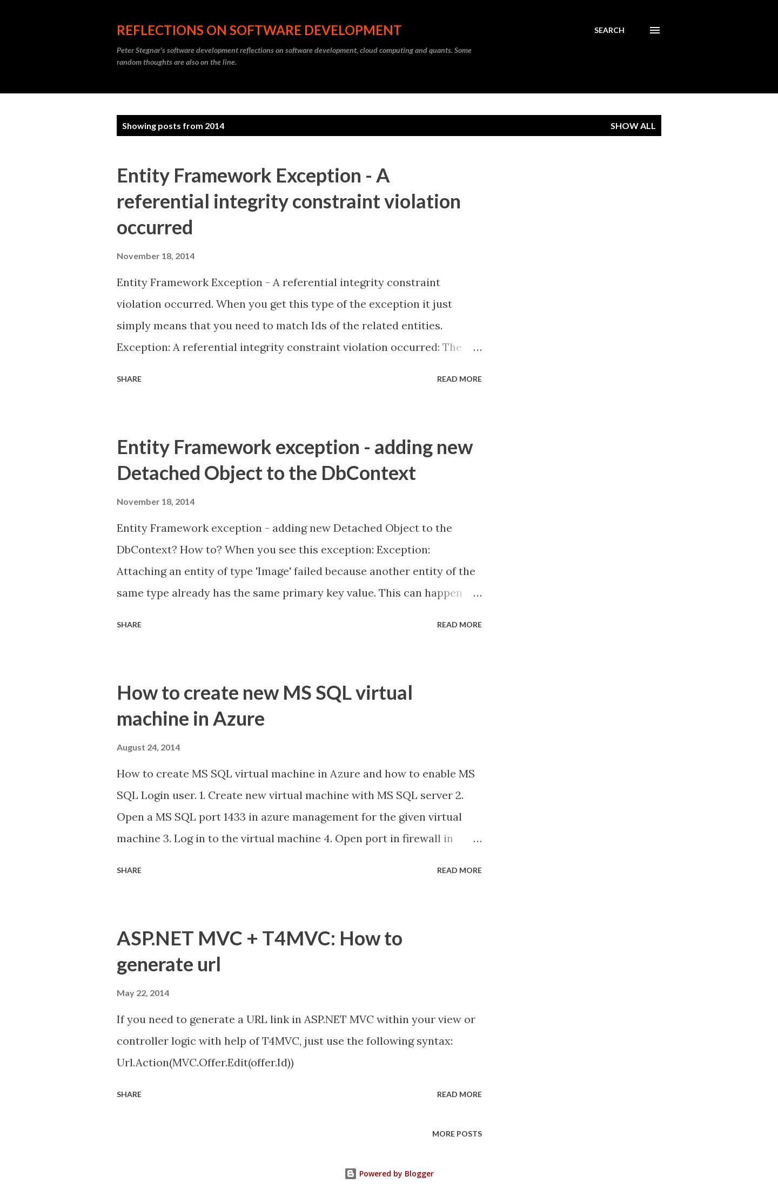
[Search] (609, 30)
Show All (633, 125)
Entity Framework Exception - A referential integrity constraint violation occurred (289, 201)
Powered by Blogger (389, 1173)
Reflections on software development (259, 30)
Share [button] (129, 378)
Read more (459, 378)
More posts (457, 1133)
